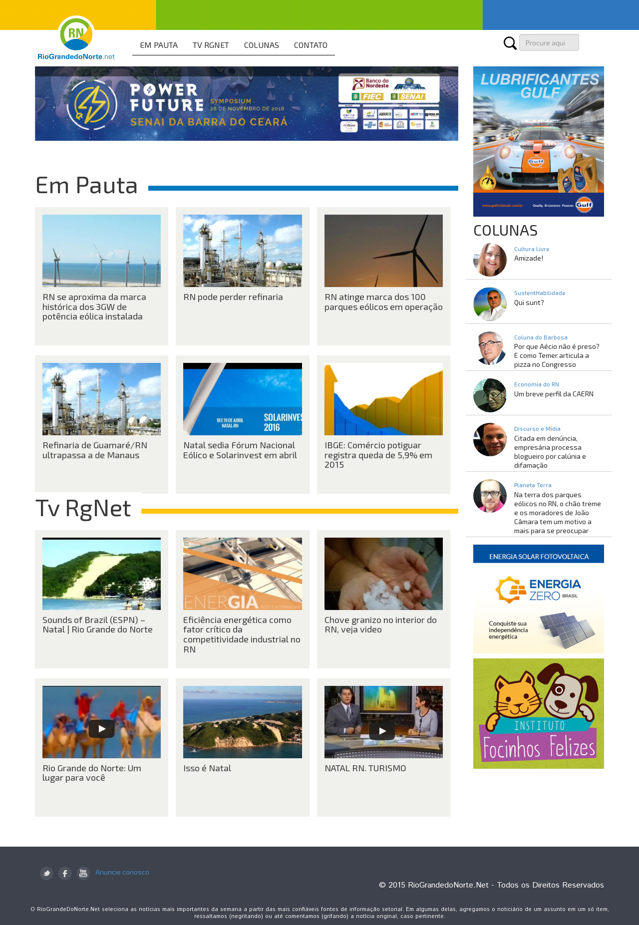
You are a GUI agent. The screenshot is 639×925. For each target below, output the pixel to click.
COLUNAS (261, 44)
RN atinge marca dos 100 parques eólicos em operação (383, 301)
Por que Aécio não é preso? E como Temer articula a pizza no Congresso (557, 355)
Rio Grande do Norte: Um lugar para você (91, 772)
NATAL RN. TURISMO (365, 767)
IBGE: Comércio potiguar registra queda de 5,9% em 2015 (378, 454)
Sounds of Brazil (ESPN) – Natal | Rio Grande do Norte (97, 624)
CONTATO (310, 44)
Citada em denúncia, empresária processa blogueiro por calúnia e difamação (550, 451)
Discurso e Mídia (537, 428)
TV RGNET (211, 44)
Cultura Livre (532, 248)
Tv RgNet (83, 506)
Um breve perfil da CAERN (554, 393)
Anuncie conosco (122, 872)
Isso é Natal (207, 767)
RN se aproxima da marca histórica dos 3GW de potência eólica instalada (94, 306)
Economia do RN (536, 383)
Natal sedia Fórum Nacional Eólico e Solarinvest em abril (240, 449)
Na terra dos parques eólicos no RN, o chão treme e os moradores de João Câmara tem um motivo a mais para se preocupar (557, 512)
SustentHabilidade (540, 292)
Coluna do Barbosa (541, 336)
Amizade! (528, 258)
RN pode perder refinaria (233, 296)
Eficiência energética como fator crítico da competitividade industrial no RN (242, 634)
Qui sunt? (529, 302)
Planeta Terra (533, 484)
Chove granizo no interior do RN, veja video (380, 624)
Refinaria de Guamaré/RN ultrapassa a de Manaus (94, 449)
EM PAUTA (159, 44)
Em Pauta (86, 183)
